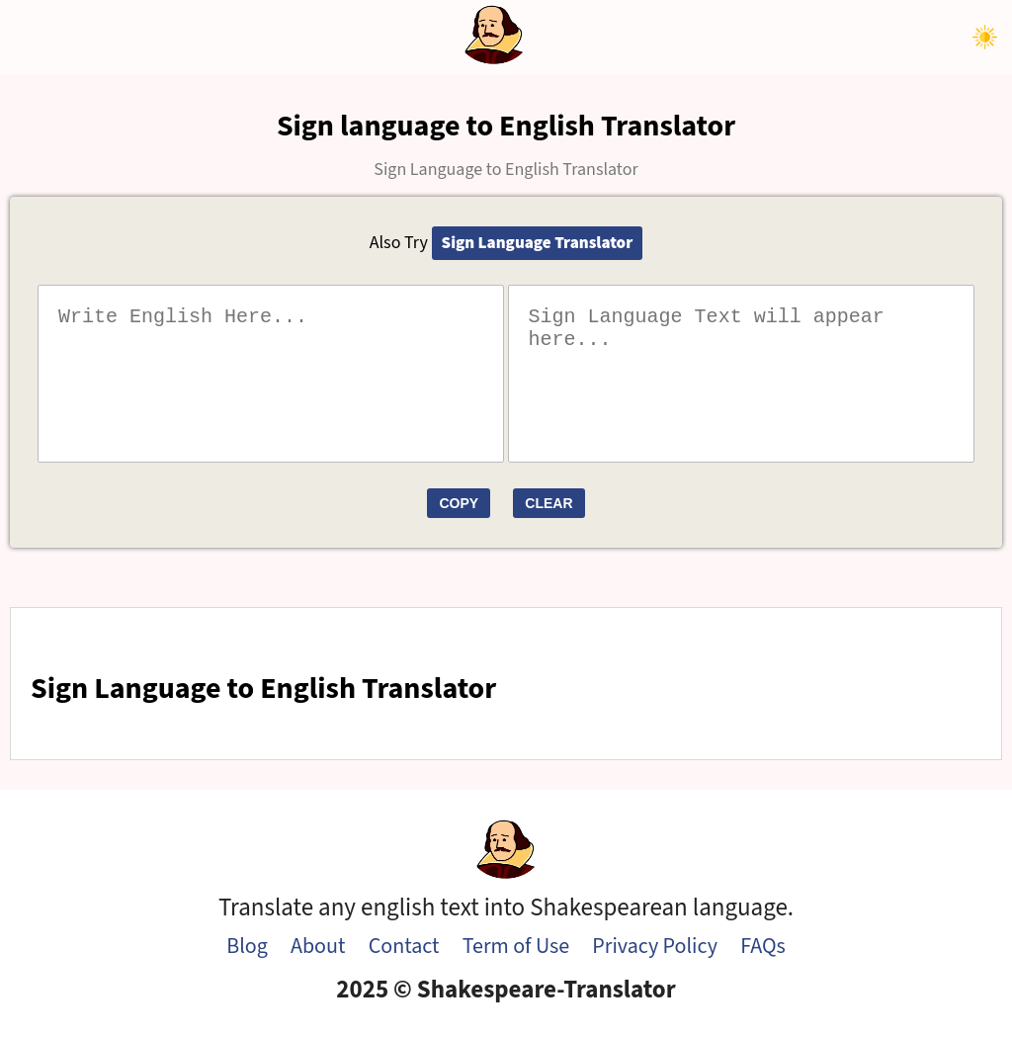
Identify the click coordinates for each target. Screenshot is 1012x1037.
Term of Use (516, 946)
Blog (247, 946)
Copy (458, 503)
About (318, 946)
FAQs (763, 946)
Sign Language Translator (537, 243)
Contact (404, 946)
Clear (548, 503)
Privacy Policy (654, 946)
